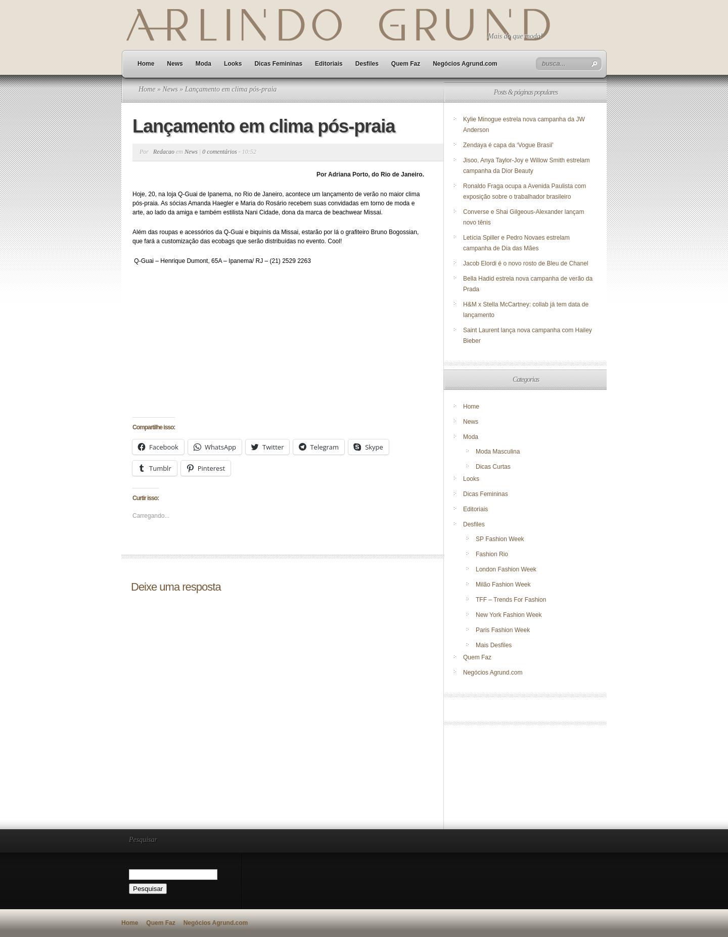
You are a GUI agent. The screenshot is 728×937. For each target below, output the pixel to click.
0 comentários (219, 151)
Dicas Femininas (278, 63)
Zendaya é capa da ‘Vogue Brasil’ (508, 145)
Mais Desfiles (494, 645)
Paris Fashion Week (503, 630)
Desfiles (367, 63)
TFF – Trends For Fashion (511, 599)
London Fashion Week (506, 569)
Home (146, 63)
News (175, 63)
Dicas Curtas (493, 466)
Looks (233, 63)
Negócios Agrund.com (465, 63)
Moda (203, 63)
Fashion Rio (492, 554)
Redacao (163, 151)
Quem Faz (405, 63)
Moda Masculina (498, 451)
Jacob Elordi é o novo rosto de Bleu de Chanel (525, 263)
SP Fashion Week (500, 539)
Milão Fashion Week (503, 584)
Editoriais (329, 63)
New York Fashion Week (509, 614)
